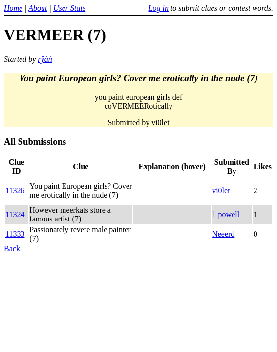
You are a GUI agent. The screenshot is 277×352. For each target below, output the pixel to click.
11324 (14, 214)
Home (13, 8)
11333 (14, 234)
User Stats (69, 8)
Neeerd (223, 234)
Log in (159, 8)
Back (12, 248)
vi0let (221, 190)
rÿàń (45, 59)
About (37, 8)
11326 (14, 190)
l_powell (225, 214)
